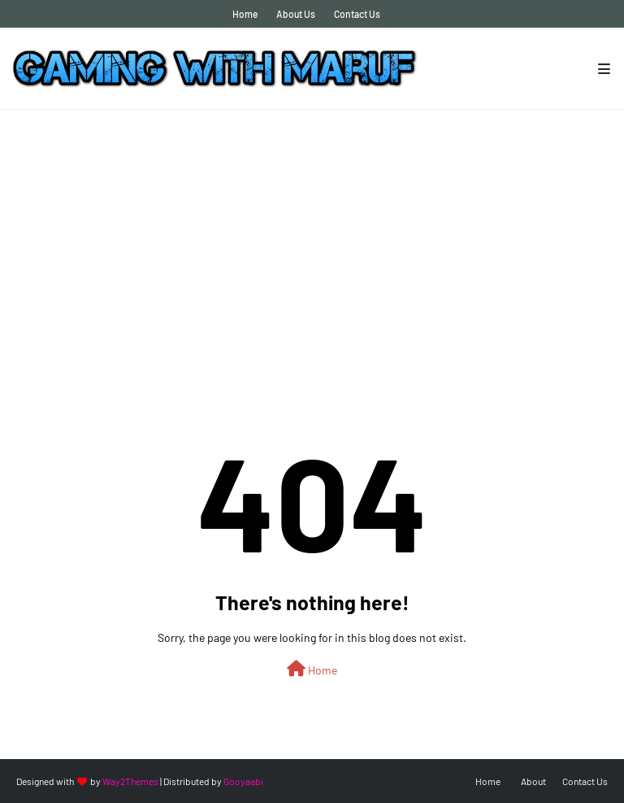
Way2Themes (130, 781)
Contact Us (357, 14)
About (533, 781)
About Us (295, 14)
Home (245, 14)
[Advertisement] (312, 232)
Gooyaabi (243, 781)
